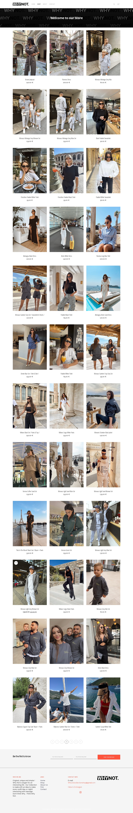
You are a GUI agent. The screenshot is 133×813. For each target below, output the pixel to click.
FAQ (42, 787)
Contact (43, 789)
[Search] (113, 4)
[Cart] (117, 4)
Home (42, 780)
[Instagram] (80, 792)
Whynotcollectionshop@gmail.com (81, 783)
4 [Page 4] (71, 741)
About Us (44, 785)
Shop (42, 783)
